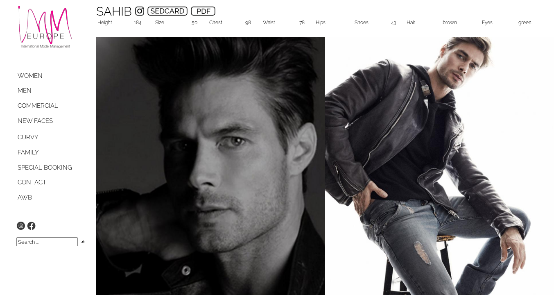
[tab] (37, 75)
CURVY (28, 137)
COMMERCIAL (38, 105)
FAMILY (28, 152)
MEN (25, 90)
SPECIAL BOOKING (45, 167)
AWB (25, 197)
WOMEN (30, 75)
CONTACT (32, 182)
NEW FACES (35, 121)
